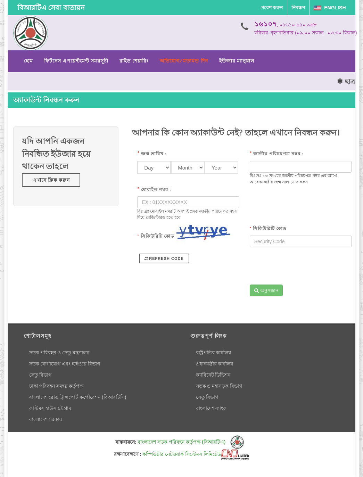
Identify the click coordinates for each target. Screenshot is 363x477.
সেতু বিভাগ (40, 375)
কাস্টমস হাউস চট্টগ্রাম (50, 408)
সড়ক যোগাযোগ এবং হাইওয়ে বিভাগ (64, 364)
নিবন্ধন (298, 7)
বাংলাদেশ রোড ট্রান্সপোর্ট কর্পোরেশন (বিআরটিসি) (77, 397)
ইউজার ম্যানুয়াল (236, 61)
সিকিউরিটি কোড (155, 236)
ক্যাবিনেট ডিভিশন (213, 375)
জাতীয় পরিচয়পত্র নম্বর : (278, 153)
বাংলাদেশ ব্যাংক (211, 408)
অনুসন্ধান (266, 290)
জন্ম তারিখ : (153, 153)
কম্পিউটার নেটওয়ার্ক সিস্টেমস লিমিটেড (195, 454)
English (330, 7)
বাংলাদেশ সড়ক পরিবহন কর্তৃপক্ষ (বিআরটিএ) (191, 442)
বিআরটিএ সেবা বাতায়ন (51, 7)
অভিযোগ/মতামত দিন (184, 61)
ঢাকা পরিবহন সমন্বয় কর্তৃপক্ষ (56, 386)
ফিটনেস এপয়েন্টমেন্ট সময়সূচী (76, 61)
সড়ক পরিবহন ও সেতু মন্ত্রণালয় (59, 352)
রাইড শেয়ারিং (133, 61)
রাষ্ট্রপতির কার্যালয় (213, 352)
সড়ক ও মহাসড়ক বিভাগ (219, 386)
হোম (28, 61)
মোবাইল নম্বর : (156, 189)
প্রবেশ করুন (272, 7)
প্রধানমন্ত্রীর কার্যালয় (214, 364)
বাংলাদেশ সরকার (46, 419)
